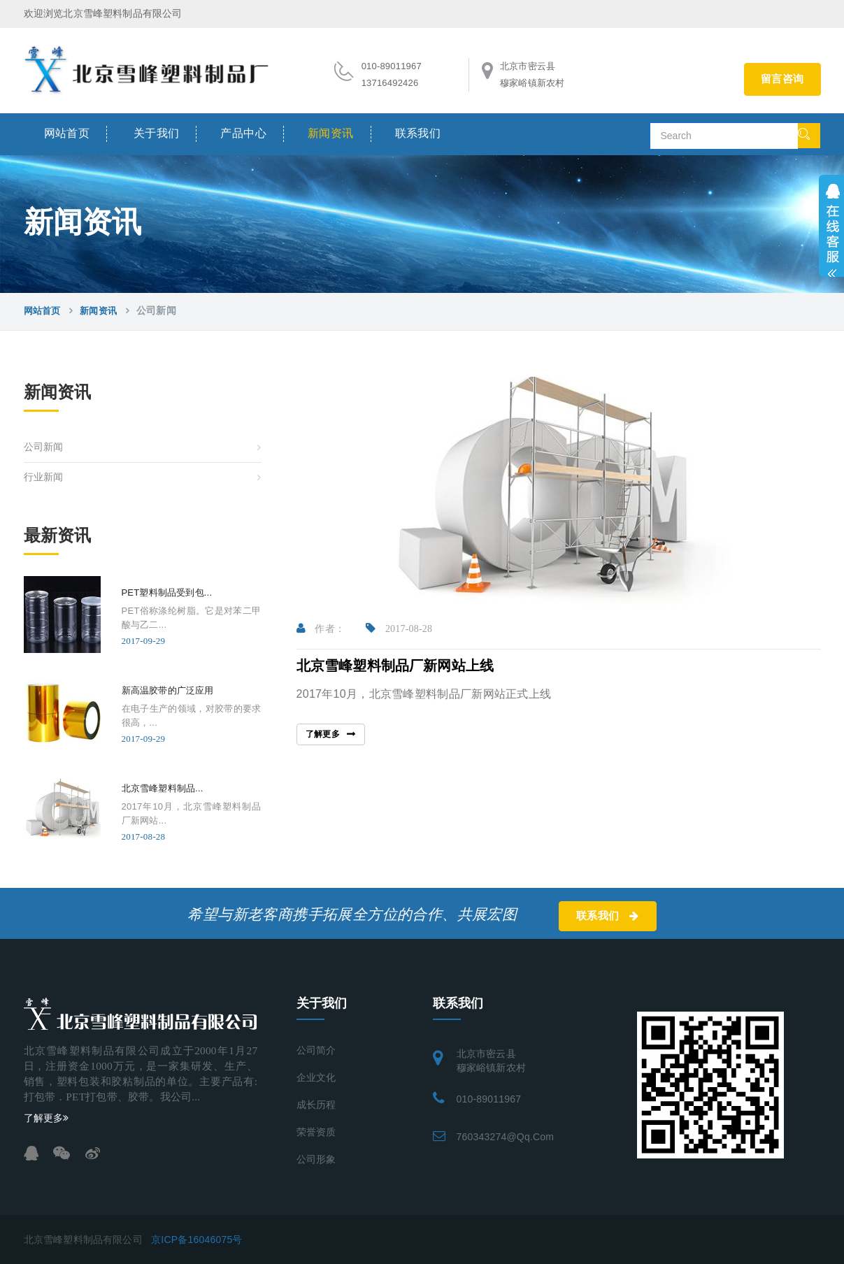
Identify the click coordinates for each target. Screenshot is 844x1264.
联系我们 (418, 133)
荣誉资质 (316, 1132)
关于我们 (157, 133)
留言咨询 (782, 79)
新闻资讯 (331, 133)
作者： (320, 629)
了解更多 (323, 734)
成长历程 (316, 1105)
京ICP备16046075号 (196, 1239)
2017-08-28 (399, 629)
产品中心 (243, 133)
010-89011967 (489, 1099)
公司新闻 (44, 447)
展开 (831, 226)
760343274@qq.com (506, 1136)
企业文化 (316, 1077)
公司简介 (316, 1050)
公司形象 (316, 1159)
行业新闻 (44, 477)
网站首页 (67, 133)
